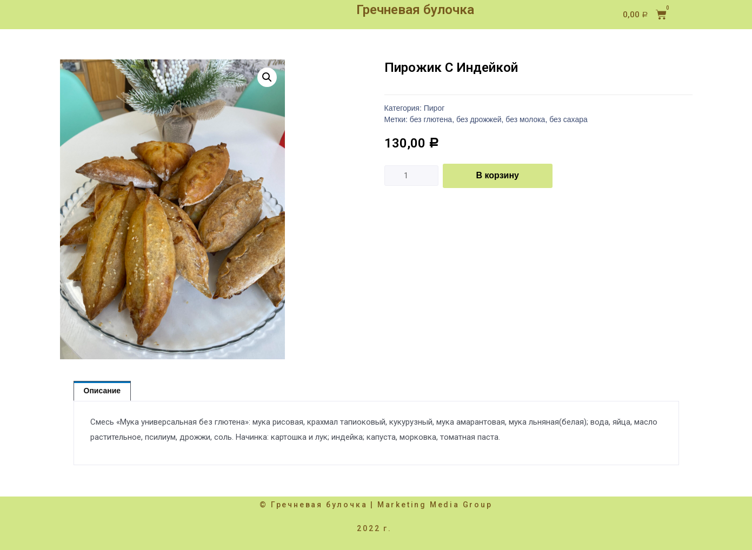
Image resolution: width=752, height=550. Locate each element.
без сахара (568, 119)
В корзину (497, 175)
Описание (102, 390)
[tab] (102, 391)
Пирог (434, 108)
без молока (525, 119)
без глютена (431, 119)
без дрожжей (479, 119)
